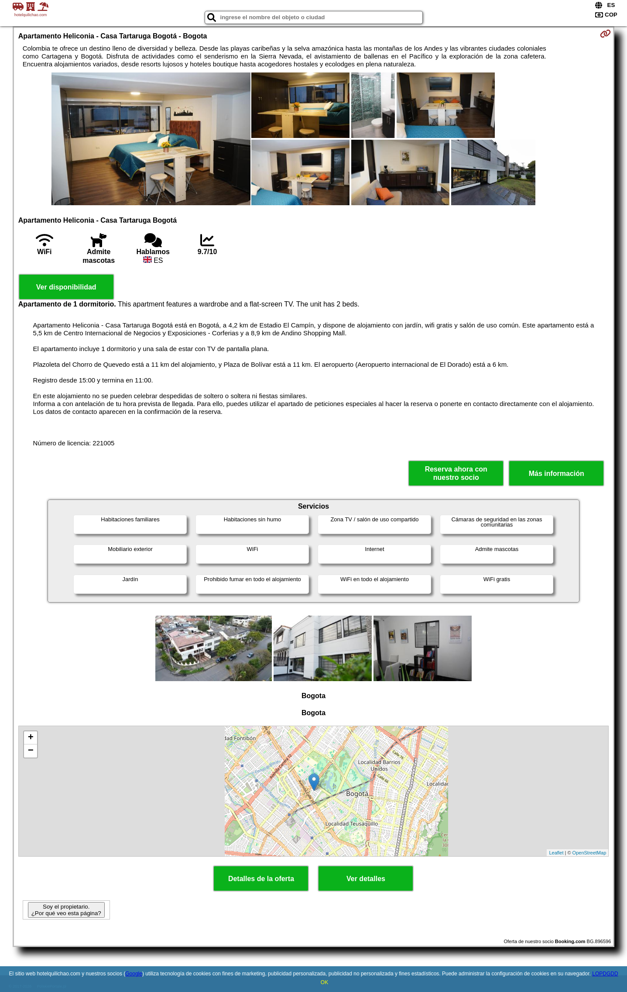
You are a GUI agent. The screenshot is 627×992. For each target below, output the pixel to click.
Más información (556, 473)
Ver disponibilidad (66, 287)
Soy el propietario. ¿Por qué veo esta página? (66, 909)
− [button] (31, 751)
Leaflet (556, 852)
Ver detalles (365, 878)
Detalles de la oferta (261, 878)
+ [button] (31, 737)
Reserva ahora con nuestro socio (456, 473)
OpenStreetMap (589, 852)
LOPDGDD (605, 974)
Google (133, 974)
